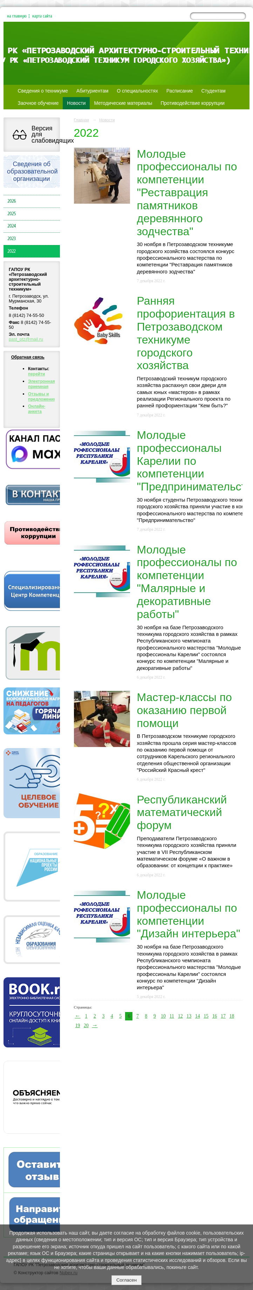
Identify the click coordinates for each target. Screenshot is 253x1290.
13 (188, 1016)
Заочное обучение (38, 103)
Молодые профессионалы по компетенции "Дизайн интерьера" (188, 914)
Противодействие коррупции (192, 103)
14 (197, 1016)
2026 (12, 201)
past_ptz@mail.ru (26, 339)
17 (223, 1016)
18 (232, 1016)
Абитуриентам (92, 91)
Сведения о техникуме (43, 91)
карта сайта (42, 16)
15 (206, 1016)
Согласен (126, 1280)
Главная (81, 120)
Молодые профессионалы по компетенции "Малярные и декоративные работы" (187, 581)
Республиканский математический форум (182, 812)
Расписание (179, 91)
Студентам (213, 91)
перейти (36, 374)
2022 (12, 251)
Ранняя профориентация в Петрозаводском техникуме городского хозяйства (186, 333)
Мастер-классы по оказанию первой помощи (184, 710)
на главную (17, 16)
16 (214, 1016)
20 (86, 1025)
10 (163, 1016)
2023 (12, 239)
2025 (12, 214)
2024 (12, 226)
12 (180, 1016)
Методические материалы (123, 103)
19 (77, 1025)
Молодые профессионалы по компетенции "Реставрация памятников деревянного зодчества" (187, 193)
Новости (76, 103)
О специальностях (137, 91)
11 (172, 1016)
